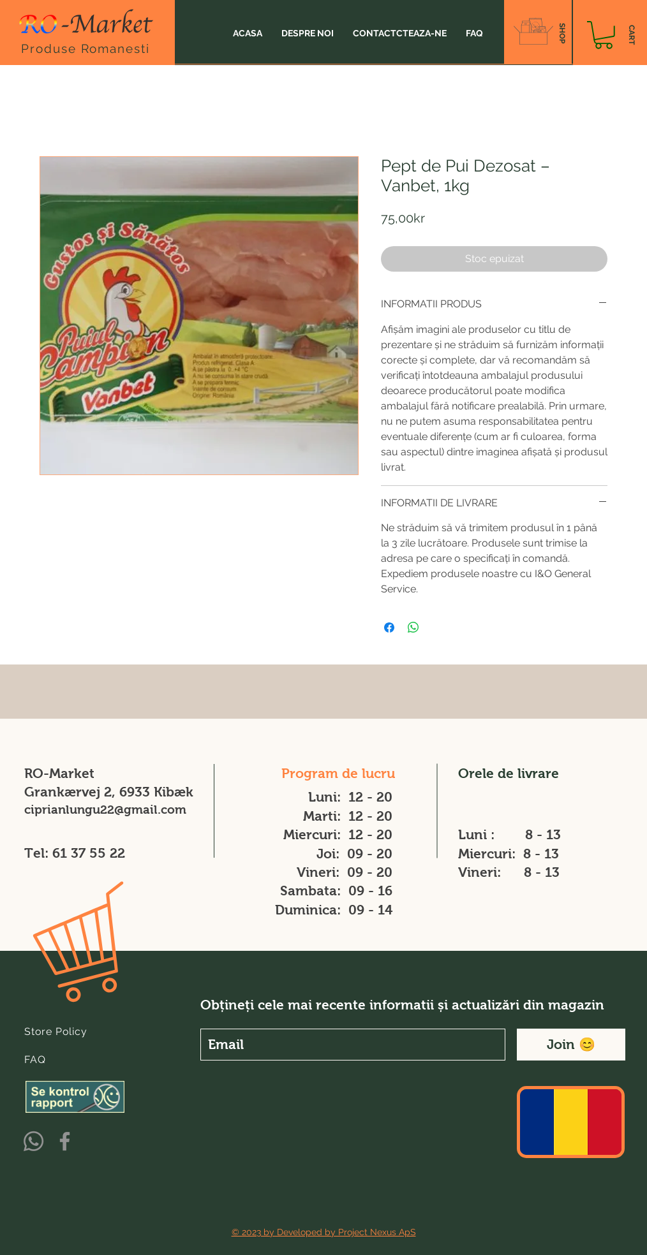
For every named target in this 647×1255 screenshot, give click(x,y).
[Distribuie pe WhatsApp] (413, 627)
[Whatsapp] (33, 1141)
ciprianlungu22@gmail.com (105, 809)
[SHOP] (562, 33)
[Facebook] (64, 1141)
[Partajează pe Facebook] (389, 627)
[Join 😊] (571, 1045)
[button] (603, 35)
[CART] (631, 35)
